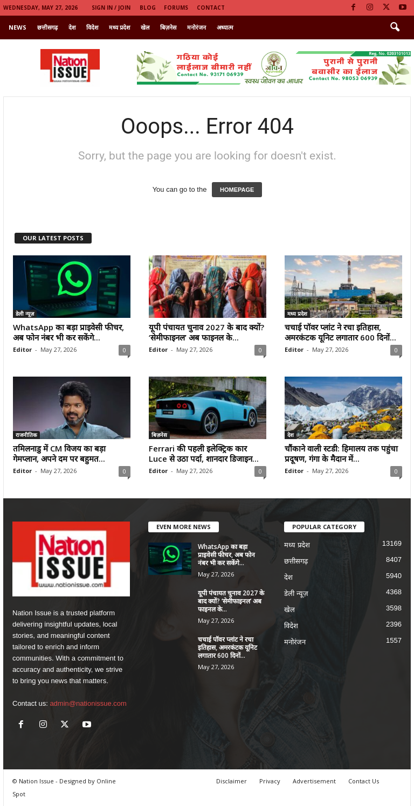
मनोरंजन (196, 27)
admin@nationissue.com (88, 703)
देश (71, 27)
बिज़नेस (168, 27)
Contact (211, 7)
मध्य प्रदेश (119, 27)
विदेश (92, 27)
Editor (22, 349)
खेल (145, 27)
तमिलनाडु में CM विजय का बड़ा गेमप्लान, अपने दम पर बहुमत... (59, 453)
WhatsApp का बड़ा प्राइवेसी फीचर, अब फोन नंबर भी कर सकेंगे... (68, 332)
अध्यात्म (225, 27)
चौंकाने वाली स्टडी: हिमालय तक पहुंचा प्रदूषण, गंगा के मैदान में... (341, 453)
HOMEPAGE (237, 189)
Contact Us (363, 781)
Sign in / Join (111, 7)
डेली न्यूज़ (25, 313)
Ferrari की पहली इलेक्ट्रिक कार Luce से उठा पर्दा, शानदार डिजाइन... (204, 453)
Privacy (269, 781)
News (17, 27)
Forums (176, 7)
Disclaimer (231, 781)
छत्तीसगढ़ (47, 27)
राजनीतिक (26, 435)
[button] (394, 27)
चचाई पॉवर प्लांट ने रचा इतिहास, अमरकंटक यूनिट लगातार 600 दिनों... (340, 332)
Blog (148, 7)
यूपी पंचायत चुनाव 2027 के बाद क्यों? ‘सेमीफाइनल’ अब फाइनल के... (206, 332)
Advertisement (314, 781)
